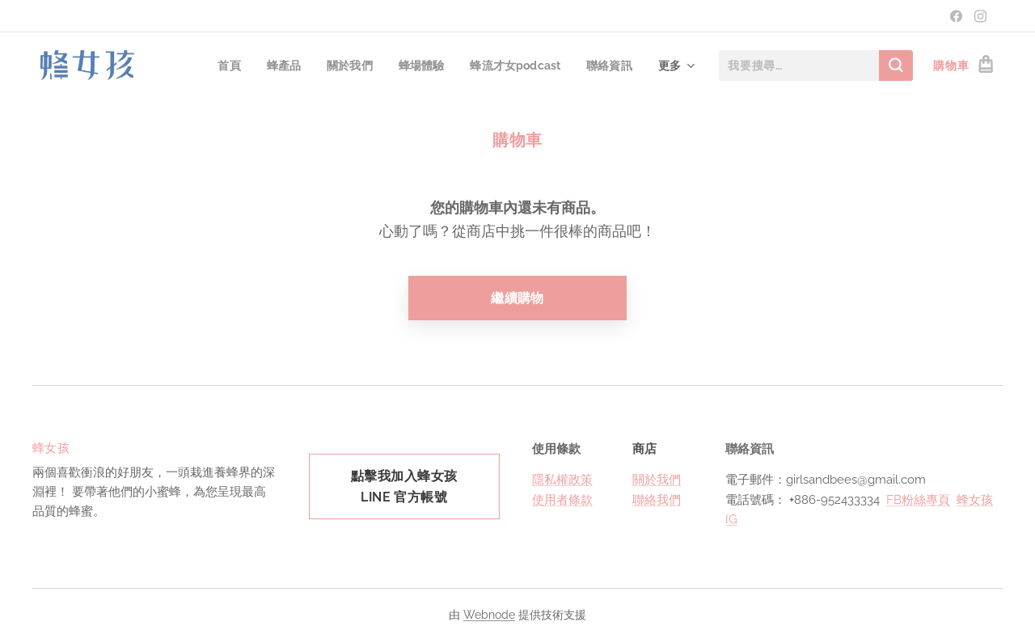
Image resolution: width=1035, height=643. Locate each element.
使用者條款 (562, 500)
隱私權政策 (562, 480)
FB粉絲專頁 (918, 500)
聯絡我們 (656, 500)
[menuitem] (221, 65)
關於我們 (656, 480)
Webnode (489, 614)
